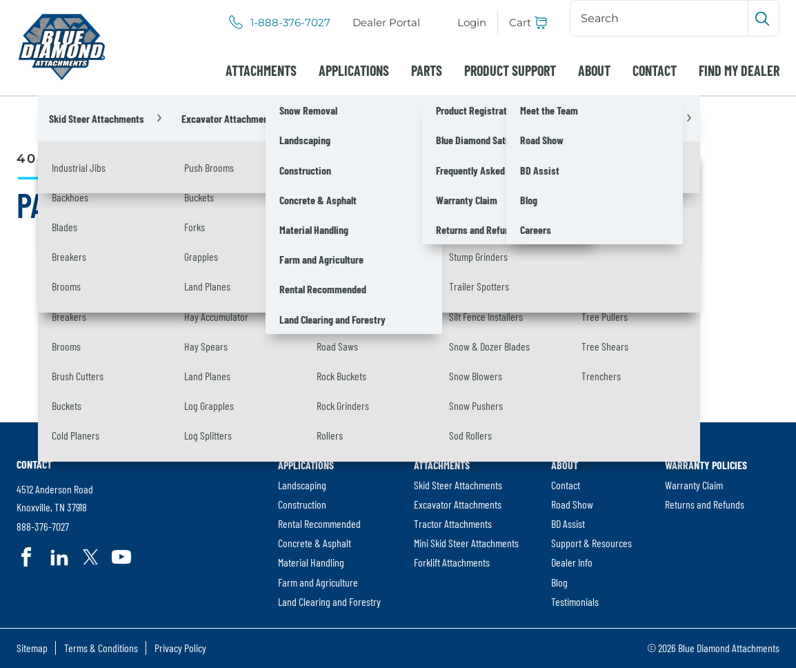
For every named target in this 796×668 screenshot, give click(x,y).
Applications (354, 70)
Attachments (261, 70)
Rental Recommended (319, 523)
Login (471, 22)
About (594, 70)
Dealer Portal (386, 22)
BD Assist (568, 523)
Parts (426, 70)
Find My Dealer (739, 70)
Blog (559, 582)
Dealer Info (572, 562)
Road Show (572, 504)
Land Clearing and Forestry (329, 601)
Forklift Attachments (452, 562)
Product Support (510, 70)
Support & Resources (591, 542)
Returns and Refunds (704, 504)
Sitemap (32, 647)
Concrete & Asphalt (314, 542)
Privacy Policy (180, 647)
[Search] (660, 18)
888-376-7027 (43, 526)
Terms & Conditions (101, 647)
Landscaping (302, 484)
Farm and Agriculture (318, 582)
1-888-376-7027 (290, 23)
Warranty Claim (694, 484)
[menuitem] (386, 23)
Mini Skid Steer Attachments (466, 542)
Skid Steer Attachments (458, 484)
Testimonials (575, 601)
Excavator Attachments (457, 504)
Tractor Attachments (453, 523)
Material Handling (311, 562)
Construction (302, 504)
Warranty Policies (706, 464)
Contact (655, 70)
